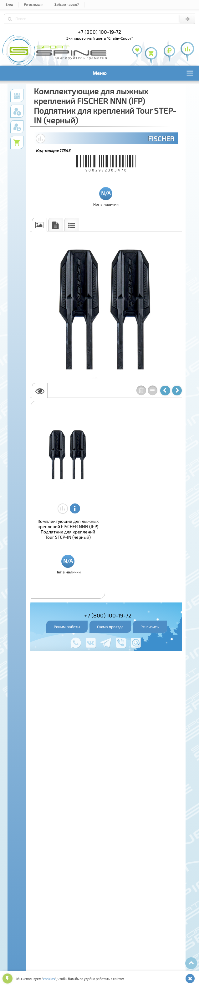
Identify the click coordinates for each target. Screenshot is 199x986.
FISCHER (161, 138)
